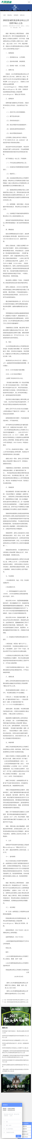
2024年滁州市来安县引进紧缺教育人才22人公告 (15, 1040)
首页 (4, 15)
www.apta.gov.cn (13, 81)
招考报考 (16, 15)
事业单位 (10, 15)
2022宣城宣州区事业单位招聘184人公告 (17, 1002)
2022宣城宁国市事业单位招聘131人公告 (17, 999)
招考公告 (22, 15)
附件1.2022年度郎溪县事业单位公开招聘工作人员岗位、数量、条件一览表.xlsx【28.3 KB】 (16, 985)
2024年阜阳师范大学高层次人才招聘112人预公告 (15, 1048)
